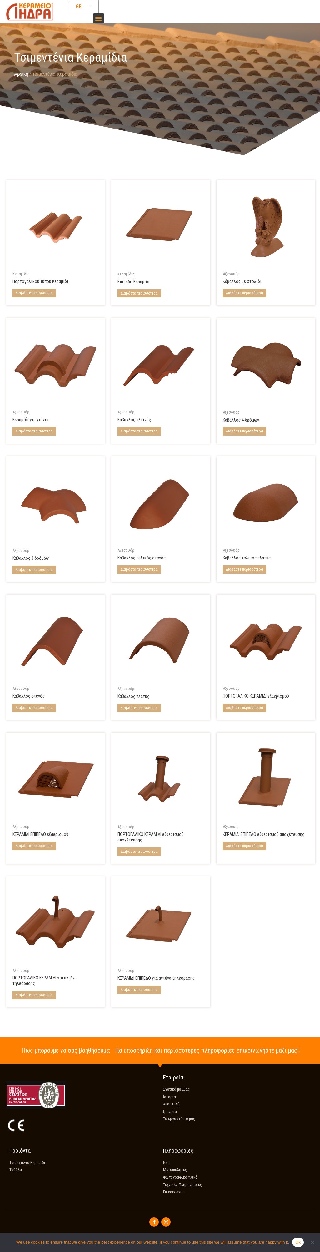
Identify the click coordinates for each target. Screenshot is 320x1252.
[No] (312, 1242)
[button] (98, 18)
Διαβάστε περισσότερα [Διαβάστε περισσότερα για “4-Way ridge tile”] (244, 431)
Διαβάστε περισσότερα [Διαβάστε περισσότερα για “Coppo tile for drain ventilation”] (139, 852)
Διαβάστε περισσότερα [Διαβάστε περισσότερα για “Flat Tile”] (139, 293)
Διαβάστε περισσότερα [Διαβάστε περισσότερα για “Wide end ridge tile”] (244, 569)
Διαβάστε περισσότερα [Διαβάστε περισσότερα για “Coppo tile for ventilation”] (244, 708)
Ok (298, 1242)
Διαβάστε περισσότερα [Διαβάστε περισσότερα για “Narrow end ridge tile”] (139, 569)
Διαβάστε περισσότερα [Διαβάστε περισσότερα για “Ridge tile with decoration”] (244, 293)
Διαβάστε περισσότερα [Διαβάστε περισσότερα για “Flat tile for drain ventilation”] (244, 846)
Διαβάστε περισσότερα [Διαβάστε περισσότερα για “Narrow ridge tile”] (34, 708)
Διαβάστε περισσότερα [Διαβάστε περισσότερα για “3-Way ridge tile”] (34, 570)
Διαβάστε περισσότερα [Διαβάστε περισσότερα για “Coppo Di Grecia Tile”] (34, 293)
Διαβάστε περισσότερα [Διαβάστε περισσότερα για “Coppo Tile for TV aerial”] (34, 996)
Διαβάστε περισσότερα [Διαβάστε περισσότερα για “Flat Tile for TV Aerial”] (139, 990)
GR (79, 7)
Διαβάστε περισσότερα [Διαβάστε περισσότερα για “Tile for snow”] (34, 431)
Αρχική (21, 74)
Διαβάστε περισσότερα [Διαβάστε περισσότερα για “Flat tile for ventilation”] (34, 846)
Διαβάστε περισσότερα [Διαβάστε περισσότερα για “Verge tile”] (139, 431)
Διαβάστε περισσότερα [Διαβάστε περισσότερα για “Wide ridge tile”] (139, 708)
